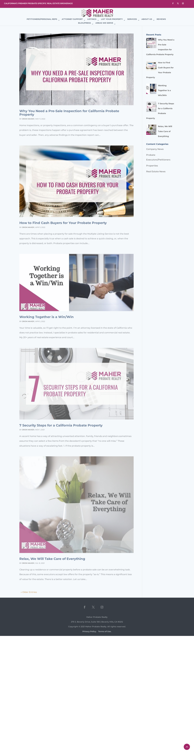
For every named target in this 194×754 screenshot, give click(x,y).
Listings (91, 19)
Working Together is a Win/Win (46, 317)
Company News (155, 149)
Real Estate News (155, 171)
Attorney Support (72, 19)
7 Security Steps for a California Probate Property (60, 425)
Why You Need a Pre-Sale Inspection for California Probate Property (69, 112)
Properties (152, 165)
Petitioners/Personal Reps (42, 19)
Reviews (161, 19)
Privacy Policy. (89, 631)
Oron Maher (28, 119)
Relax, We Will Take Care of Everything (52, 559)
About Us (146, 19)
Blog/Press (84, 23)
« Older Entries (29, 592)
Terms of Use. (104, 631)
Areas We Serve (104, 23)
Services (132, 19)
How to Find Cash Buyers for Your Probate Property (63, 223)
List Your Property (112, 19)
